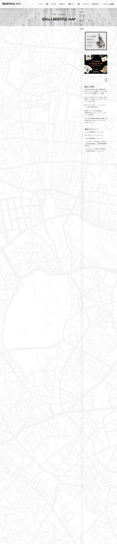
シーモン (99, 132)
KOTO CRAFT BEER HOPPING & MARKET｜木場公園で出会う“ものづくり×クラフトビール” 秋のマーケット (95, 120)
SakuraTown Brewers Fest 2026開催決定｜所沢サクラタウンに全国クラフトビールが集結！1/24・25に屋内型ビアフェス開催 (95, 91)
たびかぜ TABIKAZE (90, 132)
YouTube (53, 4)
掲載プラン (71, 4)
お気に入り (62, 4)
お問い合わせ (95, 4)
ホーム (41, 4)
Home (54, 14)
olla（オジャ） (89, 135)
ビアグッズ (86, 4)
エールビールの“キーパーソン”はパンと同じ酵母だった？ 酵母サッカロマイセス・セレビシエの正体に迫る (95, 99)
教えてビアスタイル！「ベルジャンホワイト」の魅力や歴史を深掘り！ (95, 106)
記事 (78, 4)
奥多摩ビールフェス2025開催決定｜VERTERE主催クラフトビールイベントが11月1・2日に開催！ (95, 112)
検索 (47, 4)
